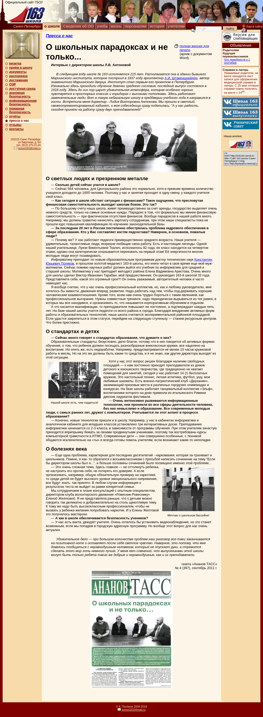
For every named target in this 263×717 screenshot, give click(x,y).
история (157, 26)
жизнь (116, 26)
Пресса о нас (59, 36)
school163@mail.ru (29, 148)
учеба (102, 26)
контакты (16, 129)
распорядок (18, 76)
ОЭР (12, 84)
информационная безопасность (23, 102)
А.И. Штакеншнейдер (181, 78)
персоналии (136, 26)
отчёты (14, 116)
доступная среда (22, 88)
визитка (15, 63)
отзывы (15, 125)
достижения (18, 80)
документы (17, 72)
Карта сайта (252, 26)
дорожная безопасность (20, 94)
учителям (175, 26)
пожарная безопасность (20, 110)
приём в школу (20, 67)
